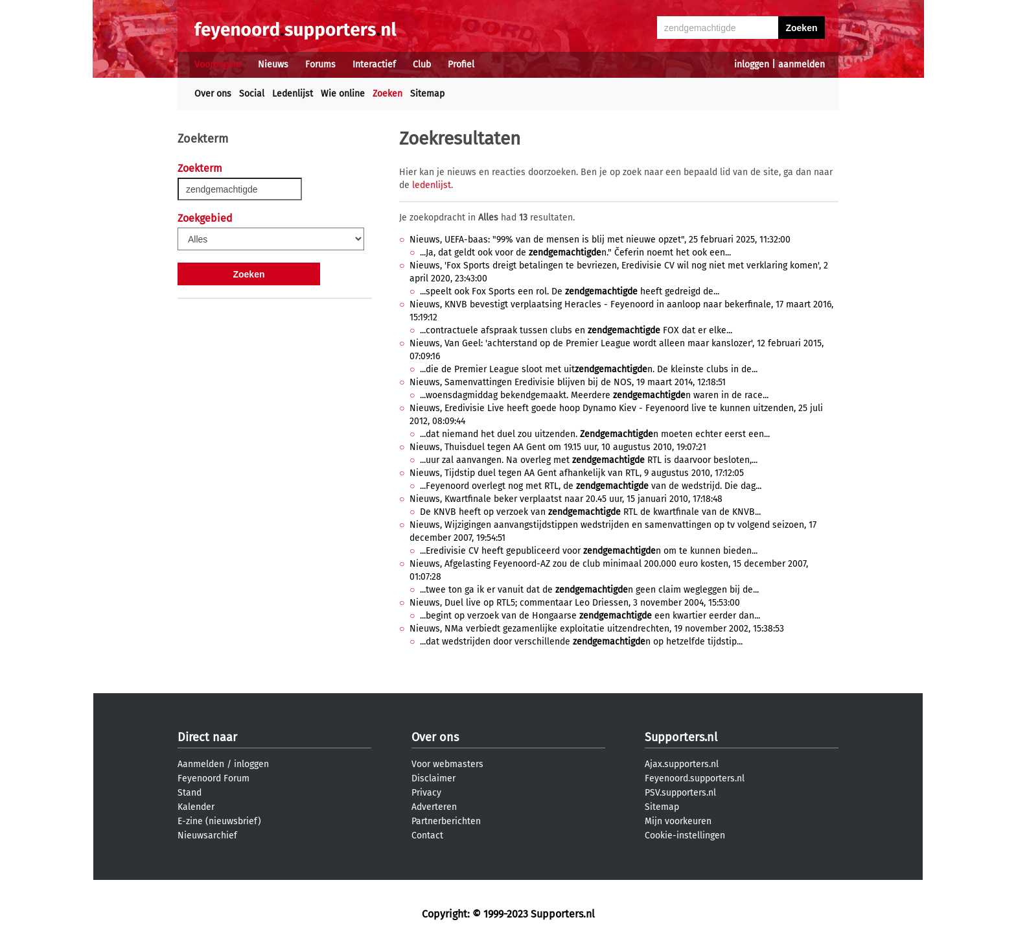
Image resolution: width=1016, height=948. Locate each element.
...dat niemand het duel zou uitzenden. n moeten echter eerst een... (595, 434)
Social (251, 93)
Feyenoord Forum (213, 778)
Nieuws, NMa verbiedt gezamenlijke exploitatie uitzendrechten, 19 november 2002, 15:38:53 (597, 628)
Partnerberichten (446, 821)
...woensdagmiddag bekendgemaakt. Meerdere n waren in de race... (594, 395)
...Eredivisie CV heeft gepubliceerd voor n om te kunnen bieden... (588, 550)
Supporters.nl (681, 737)
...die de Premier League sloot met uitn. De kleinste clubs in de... (588, 369)
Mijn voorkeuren (678, 821)
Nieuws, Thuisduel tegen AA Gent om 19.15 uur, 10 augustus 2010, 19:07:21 (558, 447)
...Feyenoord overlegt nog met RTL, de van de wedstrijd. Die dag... (590, 486)
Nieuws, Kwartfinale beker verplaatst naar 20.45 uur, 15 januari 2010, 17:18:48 (566, 498)
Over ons (212, 93)
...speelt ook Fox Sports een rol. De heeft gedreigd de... (569, 291)
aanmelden (801, 64)
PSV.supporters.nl (680, 792)
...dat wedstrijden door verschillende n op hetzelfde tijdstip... (581, 641)
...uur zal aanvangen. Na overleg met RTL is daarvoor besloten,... (588, 460)
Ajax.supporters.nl (682, 764)
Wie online (343, 93)
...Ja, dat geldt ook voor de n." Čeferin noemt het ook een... (575, 252)
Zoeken (387, 93)
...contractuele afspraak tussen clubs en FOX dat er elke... (576, 330)
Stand (190, 792)
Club (422, 64)
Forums (320, 64)
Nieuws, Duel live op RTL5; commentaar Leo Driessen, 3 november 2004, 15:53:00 (575, 602)
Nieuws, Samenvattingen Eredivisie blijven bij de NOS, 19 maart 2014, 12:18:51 (568, 382)
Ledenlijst (292, 93)
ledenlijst (431, 185)
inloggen (751, 64)
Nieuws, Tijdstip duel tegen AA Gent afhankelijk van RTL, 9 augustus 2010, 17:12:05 (577, 473)
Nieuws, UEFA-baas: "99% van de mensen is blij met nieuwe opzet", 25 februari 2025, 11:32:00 (600, 239)
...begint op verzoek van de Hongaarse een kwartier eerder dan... (590, 615)
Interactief (374, 64)
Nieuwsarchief (207, 835)
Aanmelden (201, 764)
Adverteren (434, 806)
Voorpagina (217, 64)
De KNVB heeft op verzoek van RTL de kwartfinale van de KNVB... (590, 511)
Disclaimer (433, 778)
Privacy (426, 792)
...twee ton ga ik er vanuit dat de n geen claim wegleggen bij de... (589, 589)
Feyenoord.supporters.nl (695, 778)
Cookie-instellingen (685, 835)
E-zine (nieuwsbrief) (219, 821)
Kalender (196, 806)
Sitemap (427, 93)
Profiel (461, 64)
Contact (427, 835)
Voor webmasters (447, 764)
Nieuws (273, 64)
